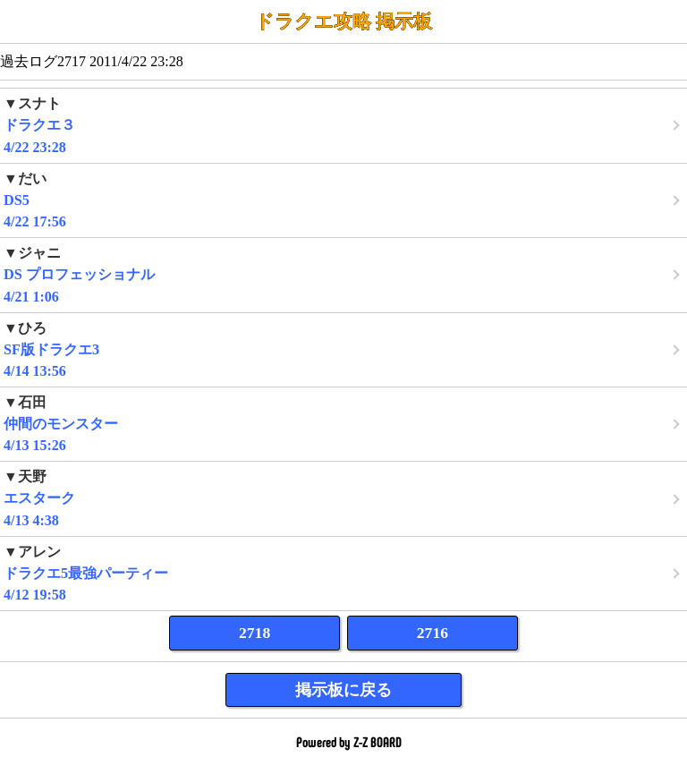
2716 (432, 633)
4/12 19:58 (343, 573)
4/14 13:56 (343, 349)
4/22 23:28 (343, 125)
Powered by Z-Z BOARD (349, 742)
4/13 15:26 (343, 424)
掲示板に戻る (343, 690)
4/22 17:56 (343, 200)
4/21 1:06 (343, 274)
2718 (254, 633)
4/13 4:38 (343, 498)
